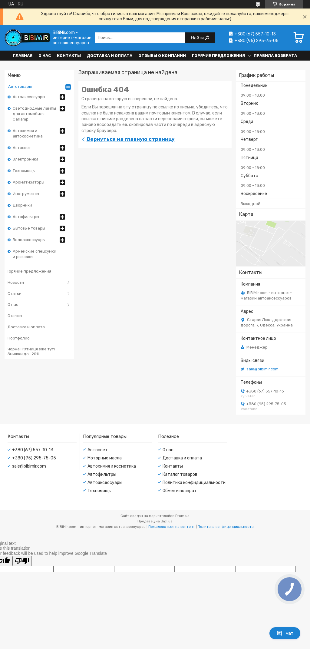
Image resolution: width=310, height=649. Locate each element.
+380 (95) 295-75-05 (34, 458)
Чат (285, 633)
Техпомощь (24, 170)
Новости (16, 282)
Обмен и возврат (180, 490)
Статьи (14, 293)
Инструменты (26, 193)
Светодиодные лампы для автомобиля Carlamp (34, 113)
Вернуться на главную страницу (131, 139)
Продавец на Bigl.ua (155, 521)
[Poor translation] (22, 561)
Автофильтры (26, 216)
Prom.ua (182, 516)
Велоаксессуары (29, 239)
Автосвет (22, 147)
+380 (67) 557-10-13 (32, 449)
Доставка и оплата (109, 55)
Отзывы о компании (162, 55)
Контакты (69, 55)
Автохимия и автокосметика (28, 133)
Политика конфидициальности (194, 482)
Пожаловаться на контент (171, 527)
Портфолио (19, 338)
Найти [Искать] (198, 37)
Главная (22, 55)
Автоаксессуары (29, 96)
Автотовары (20, 86)
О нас (44, 55)
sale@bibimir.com (262, 369)
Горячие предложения (218, 55)
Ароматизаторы (28, 182)
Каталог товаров (180, 474)
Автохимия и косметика (111, 466)
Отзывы (15, 315)
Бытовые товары (29, 228)
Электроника (25, 159)
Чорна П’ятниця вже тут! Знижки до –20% (31, 351)
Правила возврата (275, 55)
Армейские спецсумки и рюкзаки (34, 254)
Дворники (22, 205)
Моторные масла (104, 458)
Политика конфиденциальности (226, 527)
